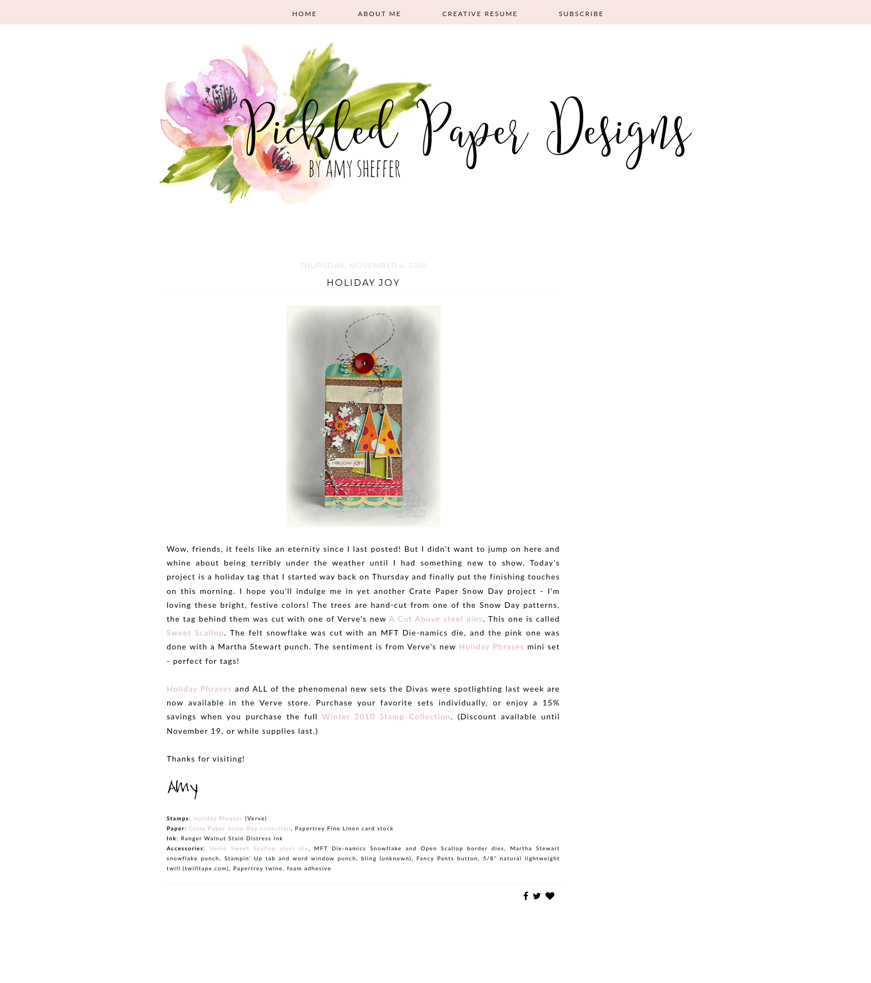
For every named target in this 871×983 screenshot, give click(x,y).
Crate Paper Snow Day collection (240, 828)
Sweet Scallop (195, 632)
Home (304, 13)
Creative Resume (480, 13)
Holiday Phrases (491, 646)
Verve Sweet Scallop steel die (258, 848)
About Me (379, 13)
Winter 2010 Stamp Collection (386, 716)
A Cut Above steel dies (436, 618)
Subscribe (581, 13)
